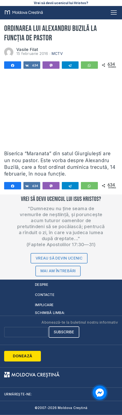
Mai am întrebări (58, 271)
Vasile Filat (27, 49)
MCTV (57, 53)
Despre (41, 284)
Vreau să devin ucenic (59, 258)
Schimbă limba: (50, 313)
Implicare (44, 305)
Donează (22, 356)
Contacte (44, 295)
